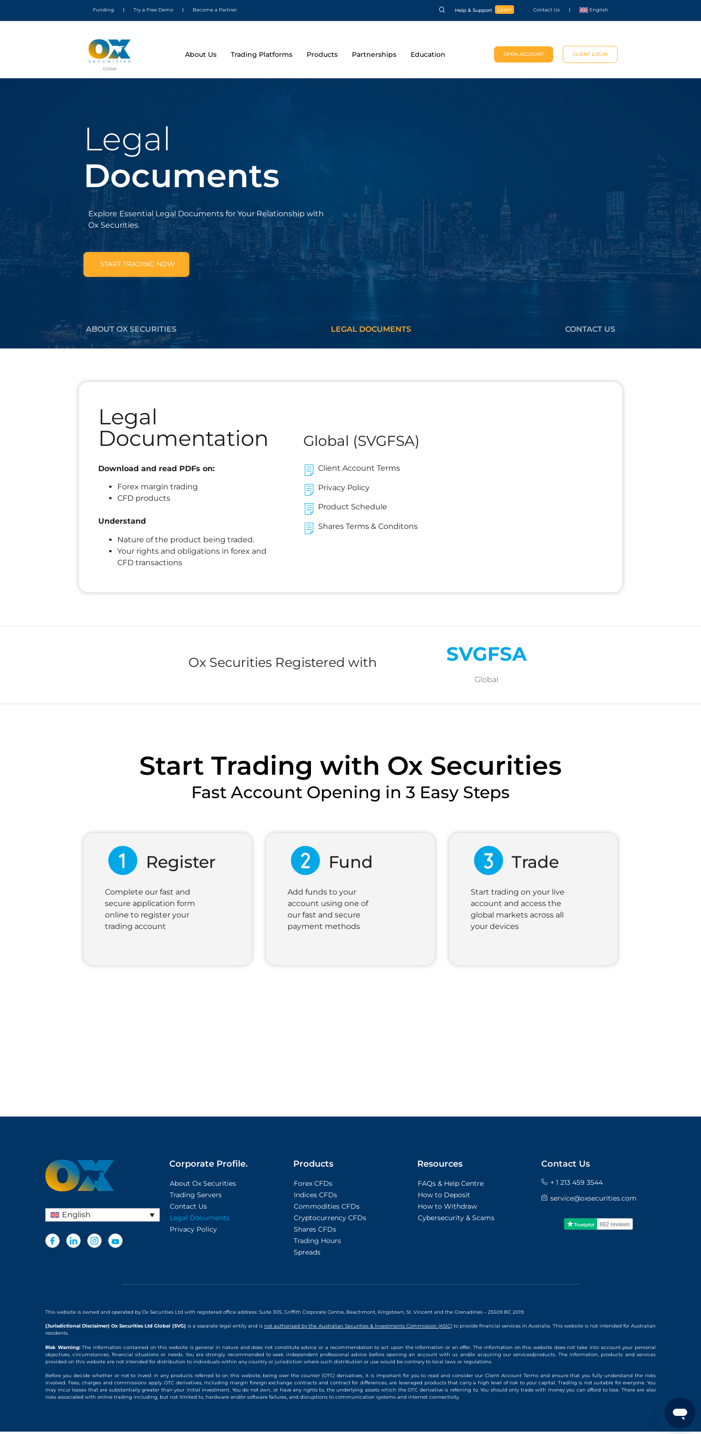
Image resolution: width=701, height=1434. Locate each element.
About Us (200, 54)
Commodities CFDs (327, 1209)
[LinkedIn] (73, 1243)
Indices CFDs (315, 1197)
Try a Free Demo (153, 10)
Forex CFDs (313, 1186)
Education (428, 54)
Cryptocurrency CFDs (330, 1220)
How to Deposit (444, 1197)
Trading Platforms (261, 54)
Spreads (307, 1255)
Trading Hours (317, 1243)
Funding (103, 10)
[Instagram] (94, 1243)
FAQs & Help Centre (451, 1186)
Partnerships (374, 54)
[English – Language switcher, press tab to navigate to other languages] (102, 1217)
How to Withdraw (447, 1209)
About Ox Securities (131, 331)
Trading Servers (196, 1197)
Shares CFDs (315, 1232)
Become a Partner (215, 10)
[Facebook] (52, 1243)
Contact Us (546, 10)
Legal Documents (371, 331)
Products (322, 54)
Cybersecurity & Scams (456, 1220)
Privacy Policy (193, 1232)
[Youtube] (115, 1243)
